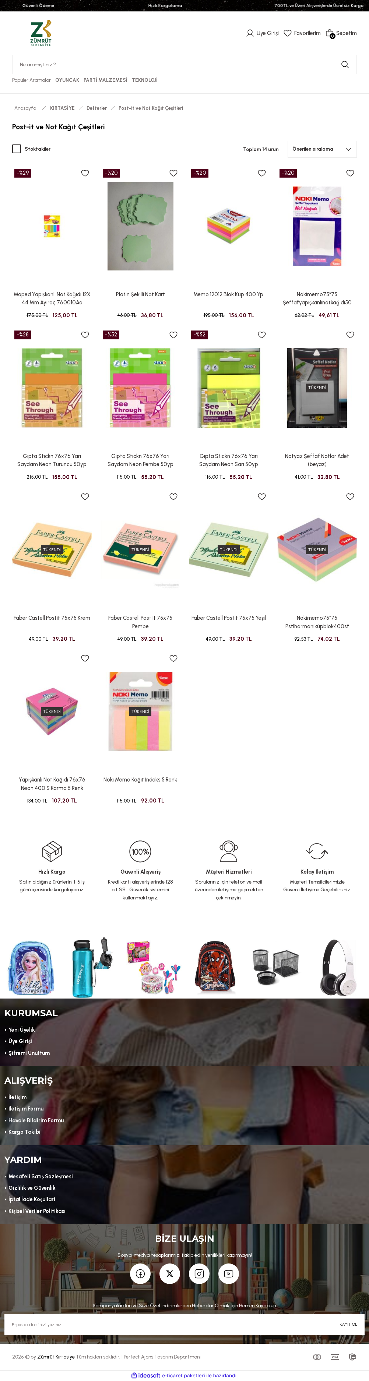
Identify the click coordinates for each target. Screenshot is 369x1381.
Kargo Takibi (24, 1132)
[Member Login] (262, 33)
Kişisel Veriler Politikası (37, 1211)
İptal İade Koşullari (31, 1199)
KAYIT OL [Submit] (348, 1324)
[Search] (184, 64)
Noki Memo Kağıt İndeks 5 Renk (140, 779)
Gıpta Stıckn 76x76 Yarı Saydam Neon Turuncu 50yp (52, 460)
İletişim (17, 1097)
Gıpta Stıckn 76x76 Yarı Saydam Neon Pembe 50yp (140, 460)
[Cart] (341, 33)
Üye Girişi (20, 1041)
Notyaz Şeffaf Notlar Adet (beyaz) (317, 460)
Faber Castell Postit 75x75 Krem (52, 618)
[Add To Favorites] (85, 173)
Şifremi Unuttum (29, 1053)
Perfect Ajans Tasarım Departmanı (162, 1357)
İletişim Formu (25, 1108)
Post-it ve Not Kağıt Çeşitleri (151, 108)
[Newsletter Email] (184, 1324)
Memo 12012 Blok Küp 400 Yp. (228, 294)
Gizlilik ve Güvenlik (32, 1188)
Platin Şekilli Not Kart (140, 294)
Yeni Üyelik (21, 1030)
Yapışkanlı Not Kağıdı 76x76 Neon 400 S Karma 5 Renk (52, 783)
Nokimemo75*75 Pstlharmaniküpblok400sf (317, 622)
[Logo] (41, 32)
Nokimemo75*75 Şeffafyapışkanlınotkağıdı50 (317, 298)
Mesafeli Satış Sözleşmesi (40, 1176)
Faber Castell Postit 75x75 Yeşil (228, 618)
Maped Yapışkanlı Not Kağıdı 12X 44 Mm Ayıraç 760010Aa (52, 298)
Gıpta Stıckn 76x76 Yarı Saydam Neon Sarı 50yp (228, 460)
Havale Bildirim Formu (36, 1120)
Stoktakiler (37, 149)
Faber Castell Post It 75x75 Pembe (140, 622)
